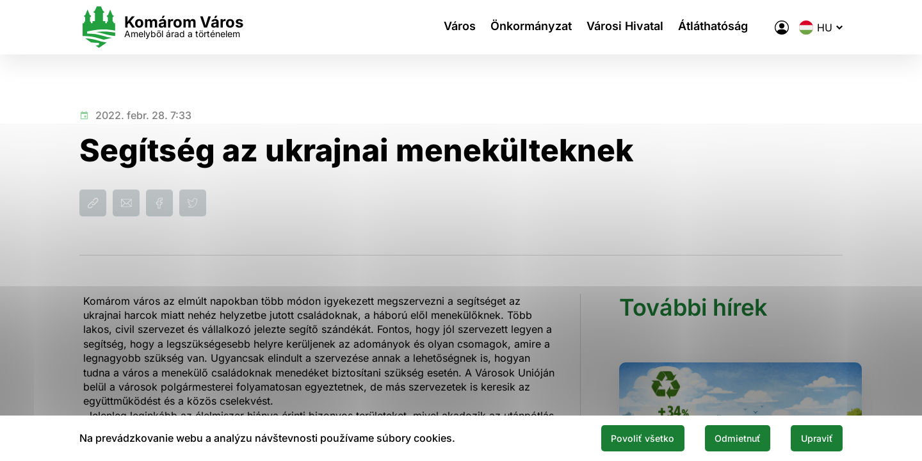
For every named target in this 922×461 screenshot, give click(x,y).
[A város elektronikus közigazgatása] (782, 27)
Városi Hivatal (628, 27)
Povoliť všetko (616, 437)
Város (454, 27)
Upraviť (812, 437)
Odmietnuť (722, 437)
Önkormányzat (529, 27)
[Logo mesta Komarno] (161, 27)
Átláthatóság (721, 27)
